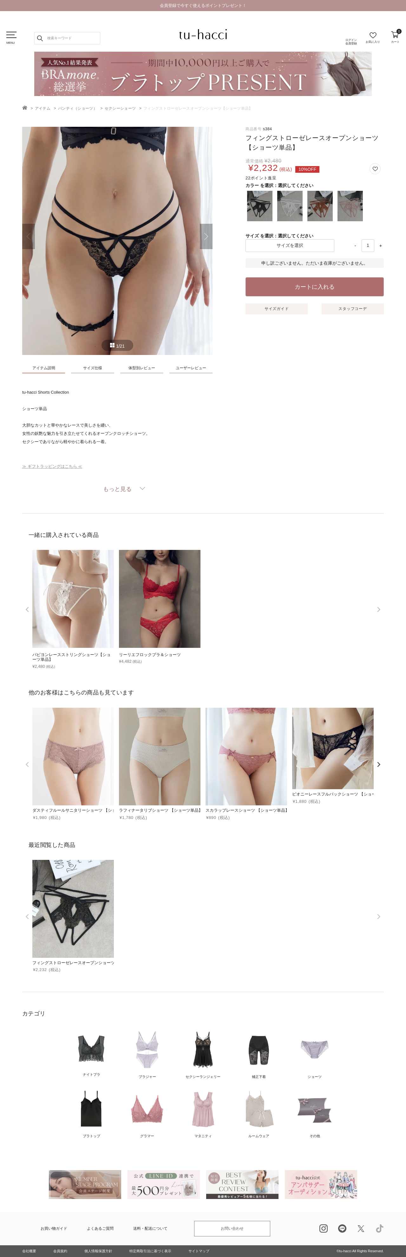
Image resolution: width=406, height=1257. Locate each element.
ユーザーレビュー (191, 368)
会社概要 (29, 1251)
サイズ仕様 (92, 368)
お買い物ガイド (54, 1228)
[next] (379, 609)
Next (206, 236)
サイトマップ (198, 1251)
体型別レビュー (141, 368)
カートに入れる (315, 287)
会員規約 (60, 1251)
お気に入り (373, 41)
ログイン (351, 41)
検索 (40, 38)
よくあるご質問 (100, 1228)
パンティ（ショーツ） (77, 108)
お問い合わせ (232, 1228)
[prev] (27, 609)
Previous (28, 236)
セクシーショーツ (120, 108)
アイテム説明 (43, 368)
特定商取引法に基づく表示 (150, 1251)
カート (395, 37)
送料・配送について (150, 1228)
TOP (24, 108)
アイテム (42, 108)
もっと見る (117, 489)
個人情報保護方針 (98, 1251)
